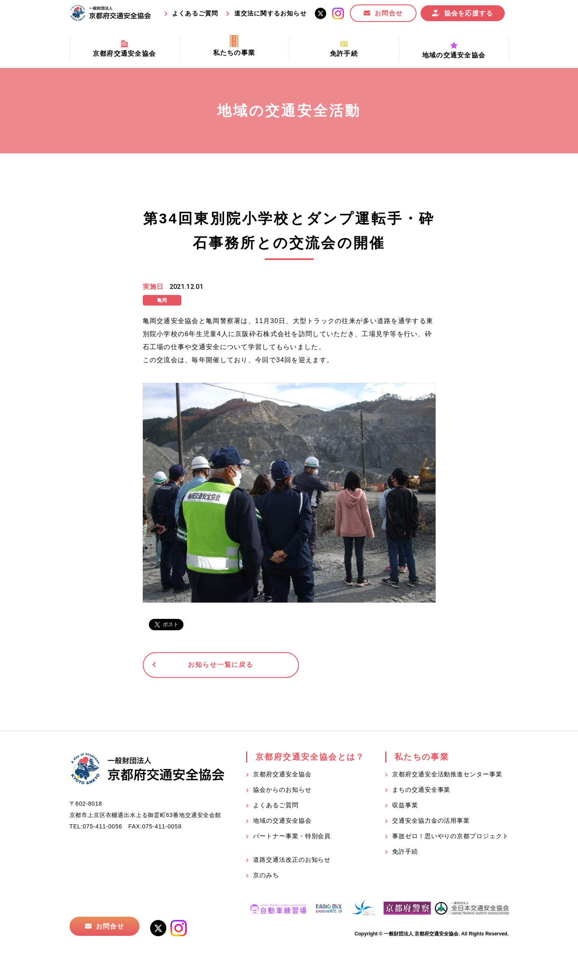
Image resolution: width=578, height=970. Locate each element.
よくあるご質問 (195, 13)
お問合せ (389, 13)
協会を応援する (468, 13)
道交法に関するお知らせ (270, 13)
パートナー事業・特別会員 (292, 837)
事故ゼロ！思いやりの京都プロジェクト (450, 837)
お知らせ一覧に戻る (205, 665)
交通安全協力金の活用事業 (431, 821)
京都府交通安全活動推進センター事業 (447, 775)
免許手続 (405, 852)
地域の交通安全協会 (282, 821)
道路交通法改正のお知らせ (292, 860)
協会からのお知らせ (282, 790)
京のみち (266, 876)
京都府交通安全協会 (282, 775)
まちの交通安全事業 (421, 790)
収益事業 (405, 806)
